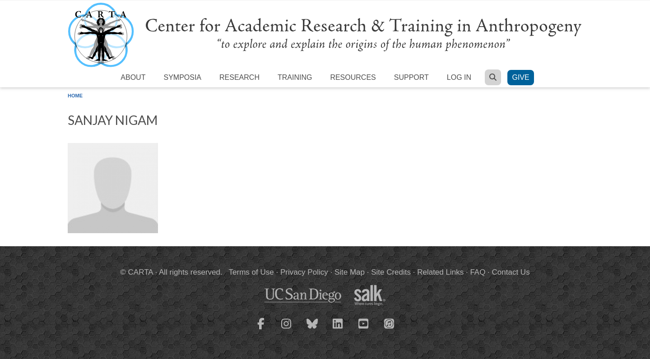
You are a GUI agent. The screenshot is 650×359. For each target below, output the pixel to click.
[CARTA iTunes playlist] (389, 323)
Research (239, 77)
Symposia (182, 77)
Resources (353, 77)
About (133, 77)
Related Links (440, 272)
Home (75, 95)
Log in (459, 77)
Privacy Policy (304, 272)
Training (295, 77)
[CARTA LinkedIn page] (338, 329)
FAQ (477, 272)
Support (411, 77)
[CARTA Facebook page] (261, 329)
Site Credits (391, 272)
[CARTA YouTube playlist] (364, 329)
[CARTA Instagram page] (286, 329)
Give (520, 77)
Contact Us (511, 272)
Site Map (349, 272)
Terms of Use (251, 272)
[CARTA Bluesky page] (312, 329)
